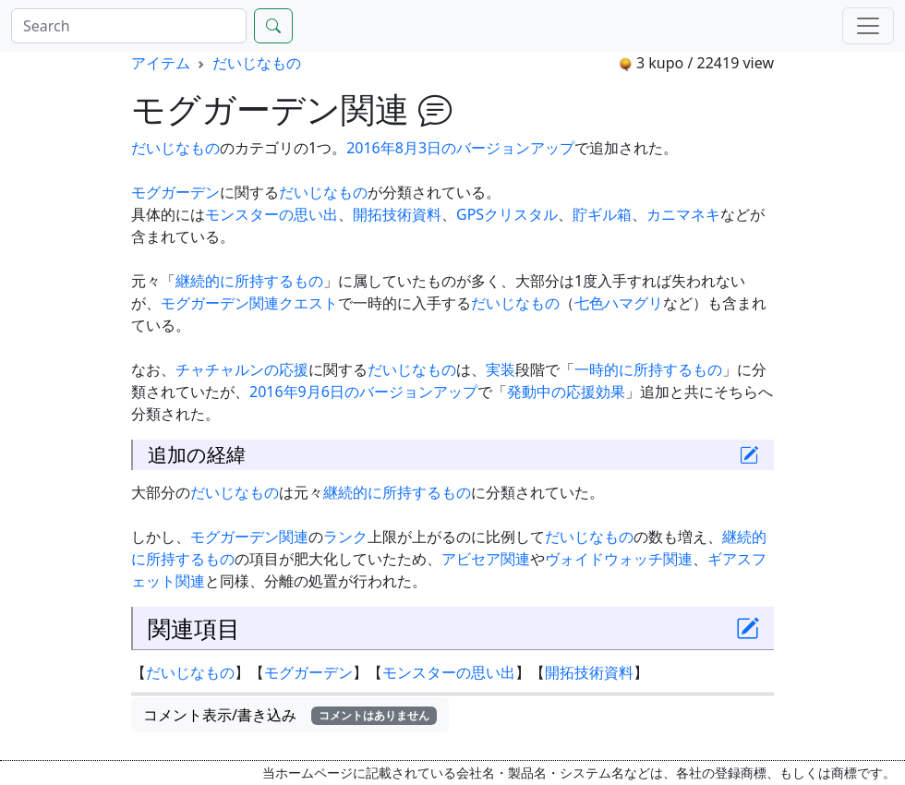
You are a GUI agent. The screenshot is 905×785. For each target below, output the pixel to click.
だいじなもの (256, 63)
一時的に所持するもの (648, 369)
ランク (345, 536)
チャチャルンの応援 (241, 369)
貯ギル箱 (602, 214)
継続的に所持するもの (249, 281)
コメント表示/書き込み (290, 715)
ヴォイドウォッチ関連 (619, 559)
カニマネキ (683, 214)
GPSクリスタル (507, 214)
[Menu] (868, 25)
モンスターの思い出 (271, 214)
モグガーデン (175, 192)
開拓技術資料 (397, 214)
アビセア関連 (485, 559)
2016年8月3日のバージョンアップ (460, 148)
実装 (500, 369)
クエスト (308, 303)
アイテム (160, 63)
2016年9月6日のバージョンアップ (363, 391)
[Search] (129, 25)
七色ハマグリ (618, 303)
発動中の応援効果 (566, 391)
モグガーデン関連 (220, 303)
